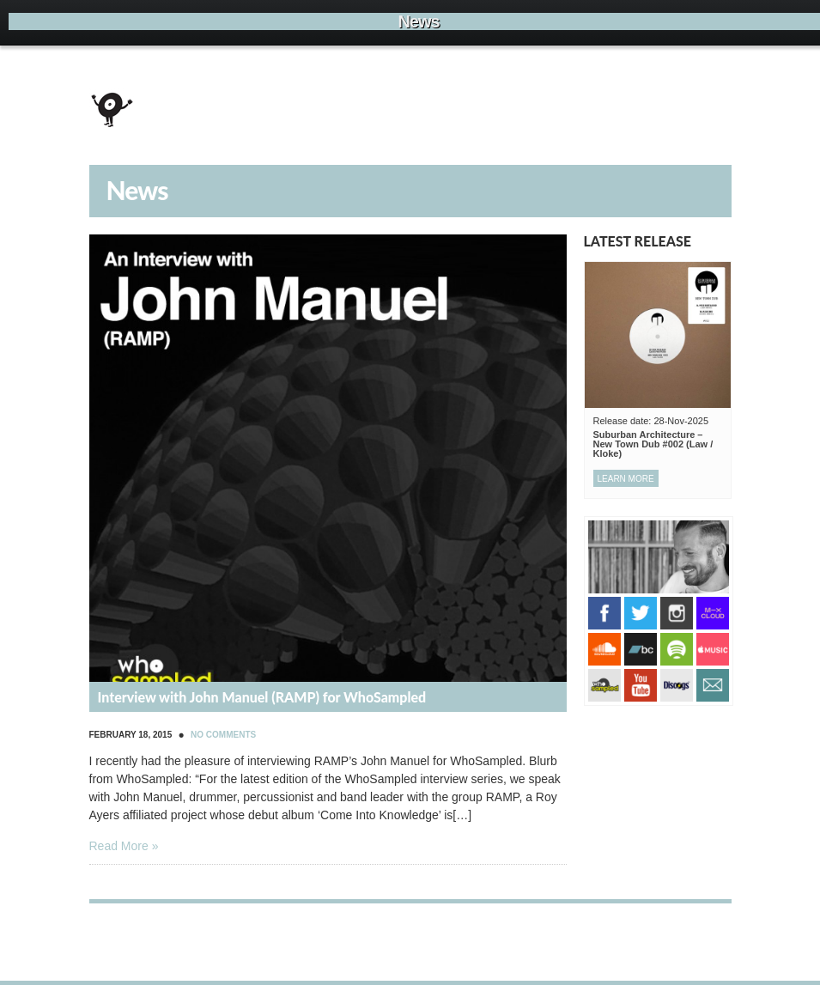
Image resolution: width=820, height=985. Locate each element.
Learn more (626, 478)
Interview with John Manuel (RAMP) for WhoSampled (262, 697)
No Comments (223, 734)
